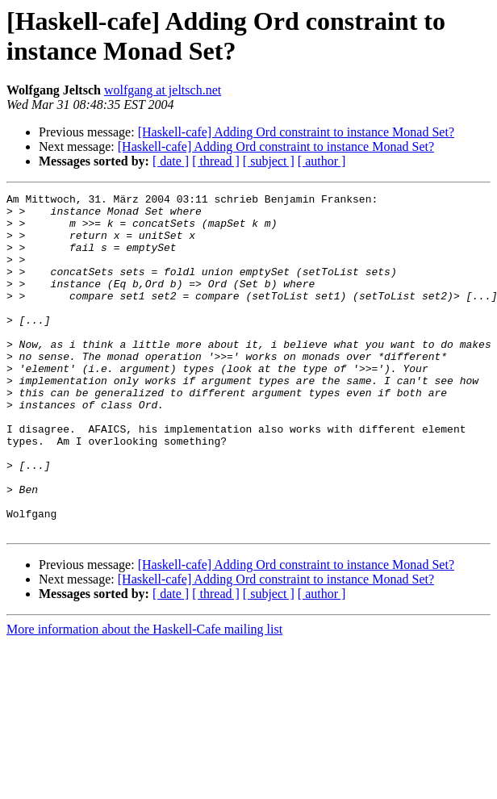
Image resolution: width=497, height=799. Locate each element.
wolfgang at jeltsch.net (162, 90)
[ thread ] (216, 161)
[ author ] (322, 161)
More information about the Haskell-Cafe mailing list (144, 697)
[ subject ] (268, 161)
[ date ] (170, 161)
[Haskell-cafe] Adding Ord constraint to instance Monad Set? (296, 132)
